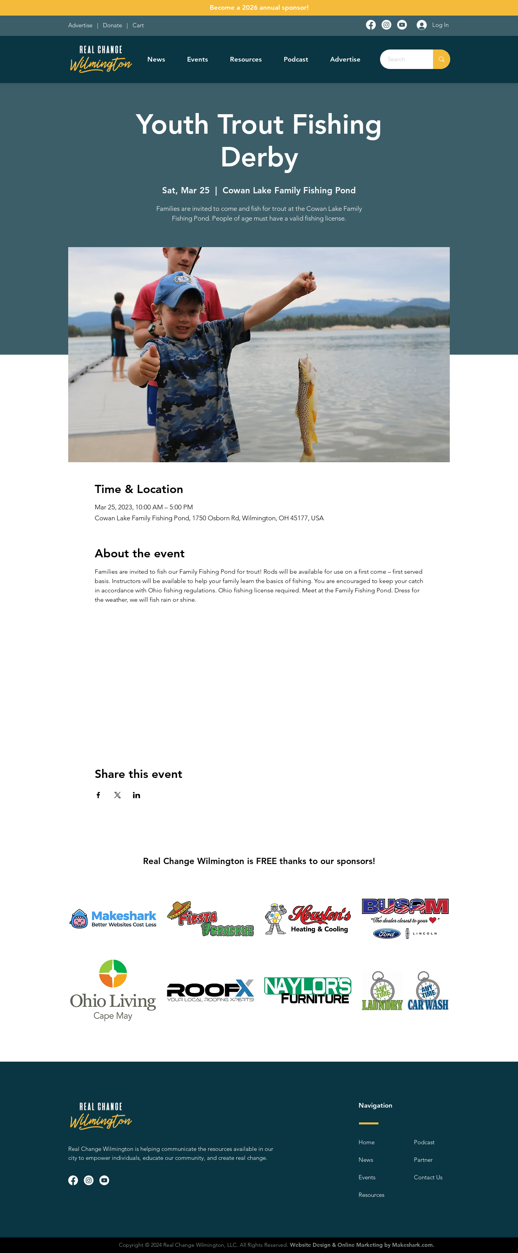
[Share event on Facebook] (98, 795)
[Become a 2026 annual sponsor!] (259, 8)
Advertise (81, 25)
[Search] (402, 59)
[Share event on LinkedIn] (136, 795)
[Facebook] (371, 25)
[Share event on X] (117, 795)
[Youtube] (402, 25)
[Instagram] (386, 25)
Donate (114, 25)
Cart (138, 25)
